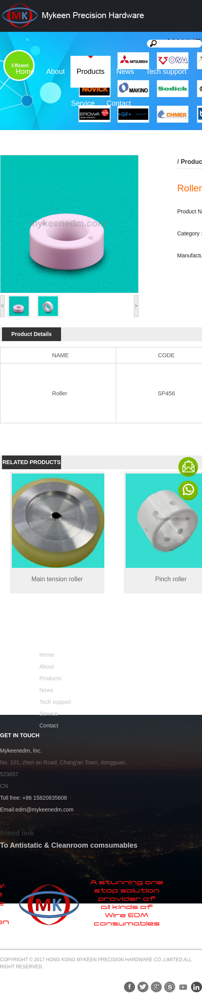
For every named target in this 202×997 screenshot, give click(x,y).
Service (83, 103)
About (55, 71)
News (125, 71)
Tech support (166, 71)
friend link (17, 833)
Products (90, 71)
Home (24, 71)
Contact (118, 103)
